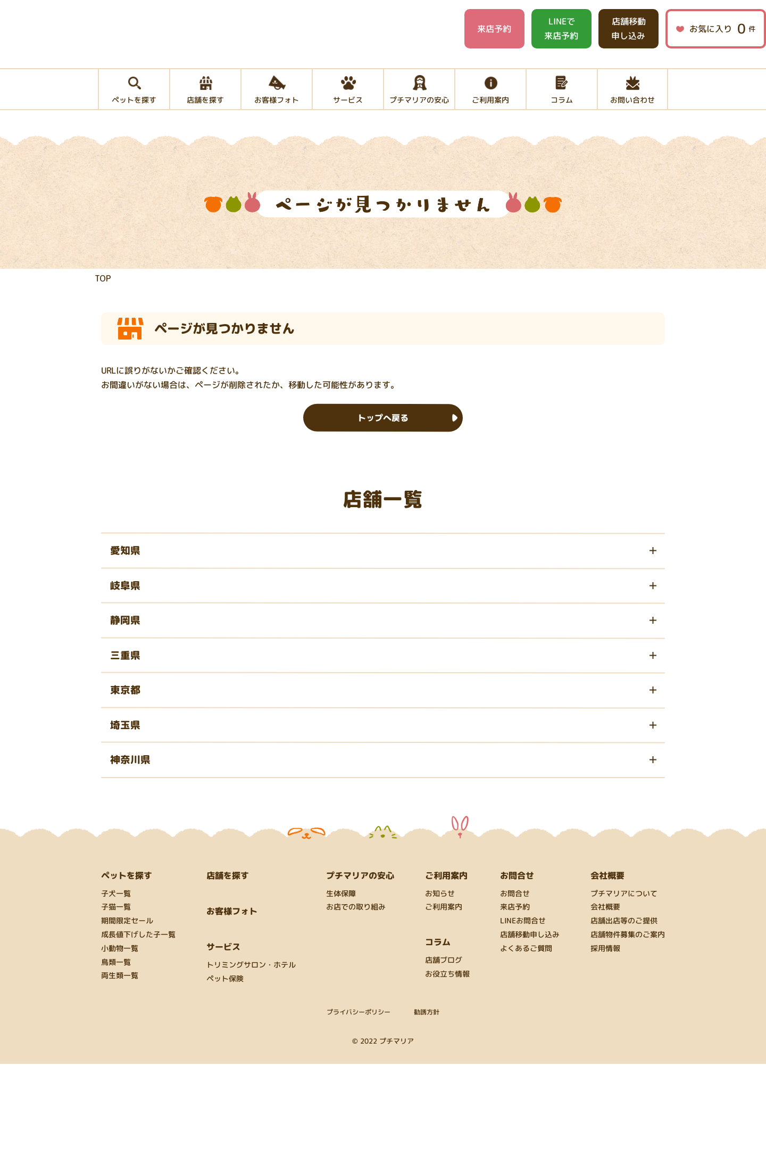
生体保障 (341, 978)
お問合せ (515, 978)
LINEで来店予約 (561, 28)
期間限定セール (127, 1006)
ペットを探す (126, 960)
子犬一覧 (116, 978)
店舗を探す (227, 960)
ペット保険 (225, 1064)
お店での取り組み (356, 992)
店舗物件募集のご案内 (627, 1019)
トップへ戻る (383, 444)
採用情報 (605, 1033)
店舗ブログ (443, 1045)
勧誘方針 (426, 1096)
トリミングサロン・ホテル (251, 1050)
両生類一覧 (119, 1060)
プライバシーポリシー (358, 1096)
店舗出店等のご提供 (623, 1006)
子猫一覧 (116, 992)
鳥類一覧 (116, 1047)
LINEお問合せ (523, 1006)
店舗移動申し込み (628, 28)
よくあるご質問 (526, 1033)
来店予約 (494, 29)
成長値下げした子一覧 (138, 1019)
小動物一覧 (119, 1033)
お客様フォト (231, 996)
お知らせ (440, 978)
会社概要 (605, 992)
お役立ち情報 (447, 1059)
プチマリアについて (623, 978)
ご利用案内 (443, 992)
